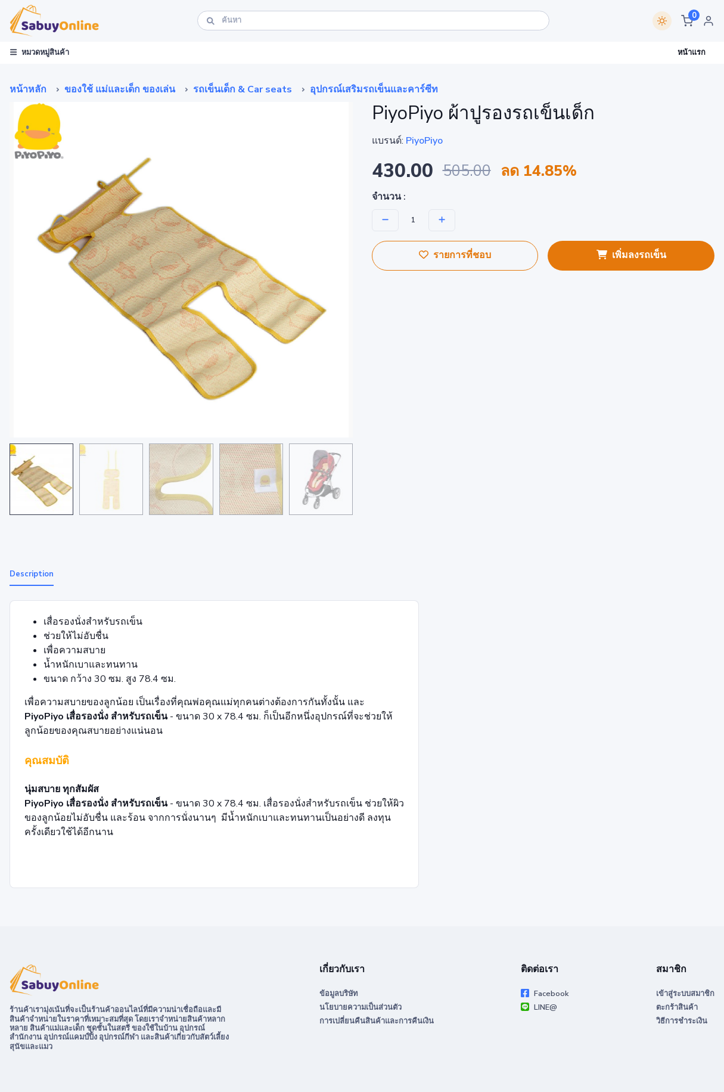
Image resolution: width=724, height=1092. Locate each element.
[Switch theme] (662, 20)
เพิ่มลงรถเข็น (631, 255)
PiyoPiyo (424, 140)
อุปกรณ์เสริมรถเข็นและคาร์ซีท (374, 89)
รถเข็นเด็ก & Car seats (242, 89)
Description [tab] (32, 574)
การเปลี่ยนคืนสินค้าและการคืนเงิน (376, 1021)
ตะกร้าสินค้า (677, 1007)
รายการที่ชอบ (455, 255)
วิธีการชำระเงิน (681, 1021)
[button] (687, 21)
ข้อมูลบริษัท (338, 993)
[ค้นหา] (373, 20)
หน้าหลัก (28, 89)
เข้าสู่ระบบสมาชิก (685, 993)
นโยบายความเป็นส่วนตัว (360, 1007)
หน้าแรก (692, 52)
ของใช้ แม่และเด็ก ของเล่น (119, 89)
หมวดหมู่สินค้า (39, 52)
